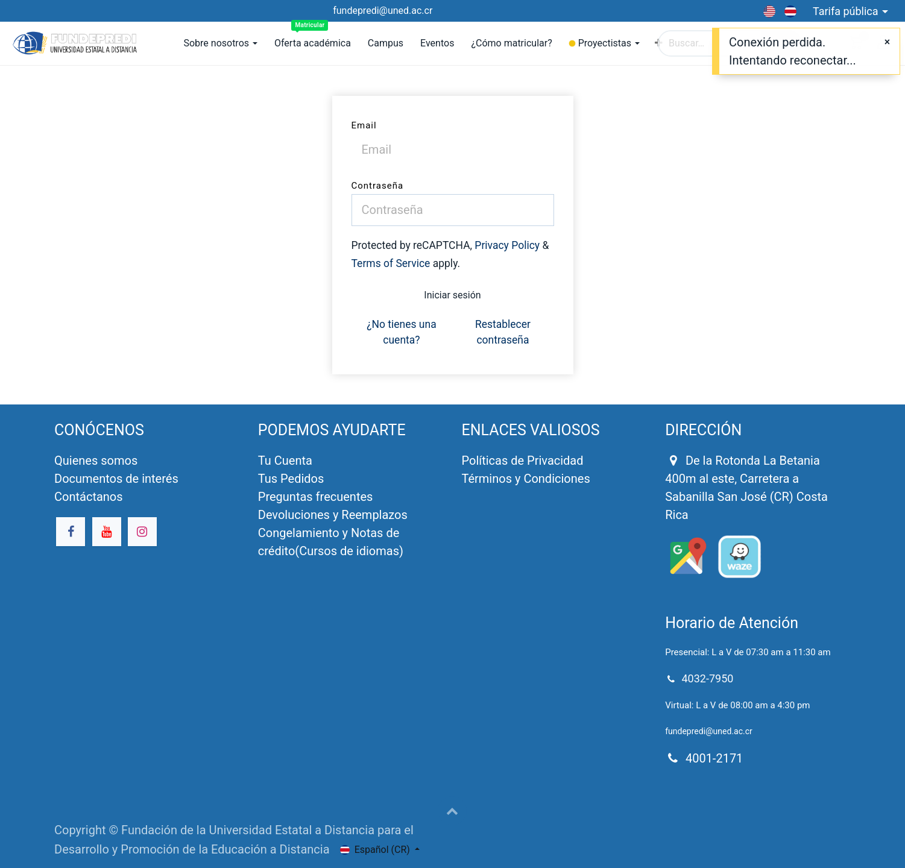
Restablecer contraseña (503, 332)
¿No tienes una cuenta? (402, 332)
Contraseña (378, 185)
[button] (452, 810)
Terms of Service (391, 263)
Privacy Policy (507, 245)
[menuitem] (312, 43)
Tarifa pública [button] (847, 11)
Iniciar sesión (452, 295)
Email (364, 125)
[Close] (887, 42)
